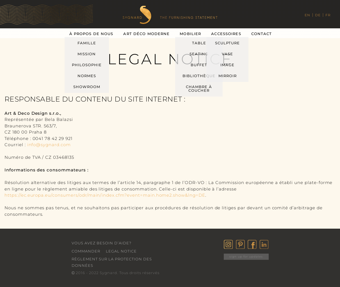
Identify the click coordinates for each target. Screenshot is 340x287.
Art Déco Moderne (146, 33)
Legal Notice (121, 251)
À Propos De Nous (91, 33)
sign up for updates (246, 256)
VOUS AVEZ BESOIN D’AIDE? (101, 243)
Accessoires (226, 33)
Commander (86, 251)
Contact (261, 33)
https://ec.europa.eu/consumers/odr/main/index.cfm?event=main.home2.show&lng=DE (104, 195)
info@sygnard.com (49, 144)
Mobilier (190, 33)
